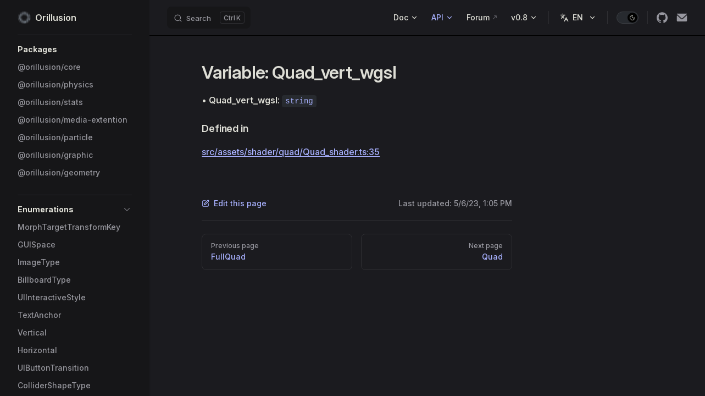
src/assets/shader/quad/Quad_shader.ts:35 (291, 151)
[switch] (628, 18)
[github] (662, 18)
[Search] (209, 18)
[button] (75, 49)
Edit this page (234, 203)
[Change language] (578, 17)
